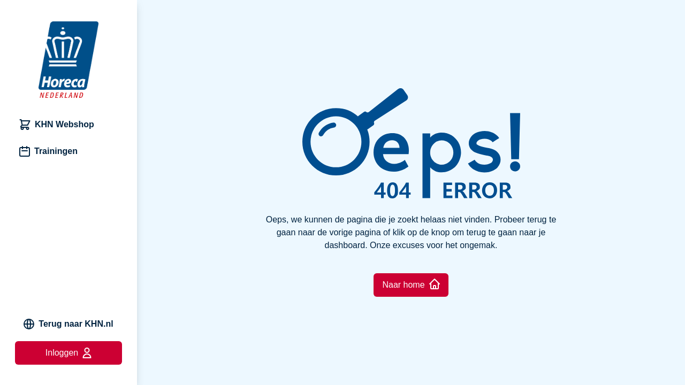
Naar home (410, 284)
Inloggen (68, 353)
